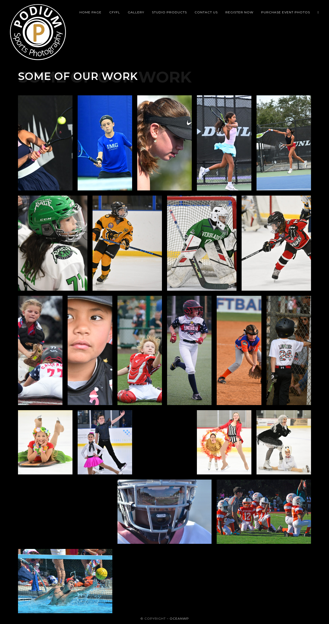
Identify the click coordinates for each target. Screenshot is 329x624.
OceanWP (179, 618)
